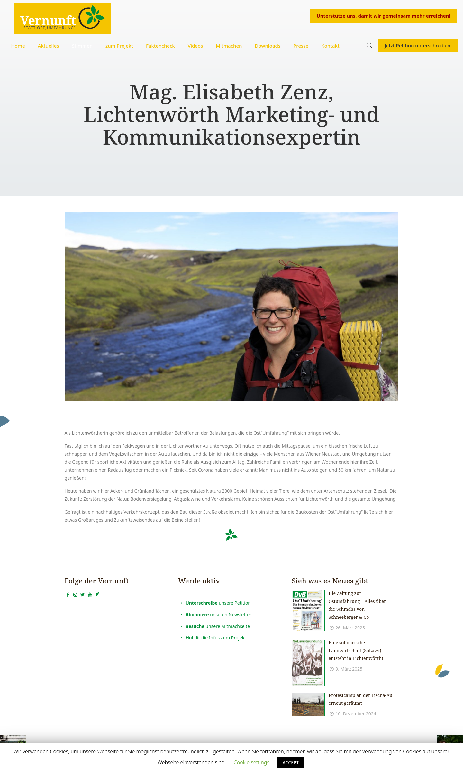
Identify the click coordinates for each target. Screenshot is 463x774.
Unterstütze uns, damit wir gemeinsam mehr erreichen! (383, 16)
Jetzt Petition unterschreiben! (418, 45)
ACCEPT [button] (291, 763)
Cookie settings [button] (251, 762)
